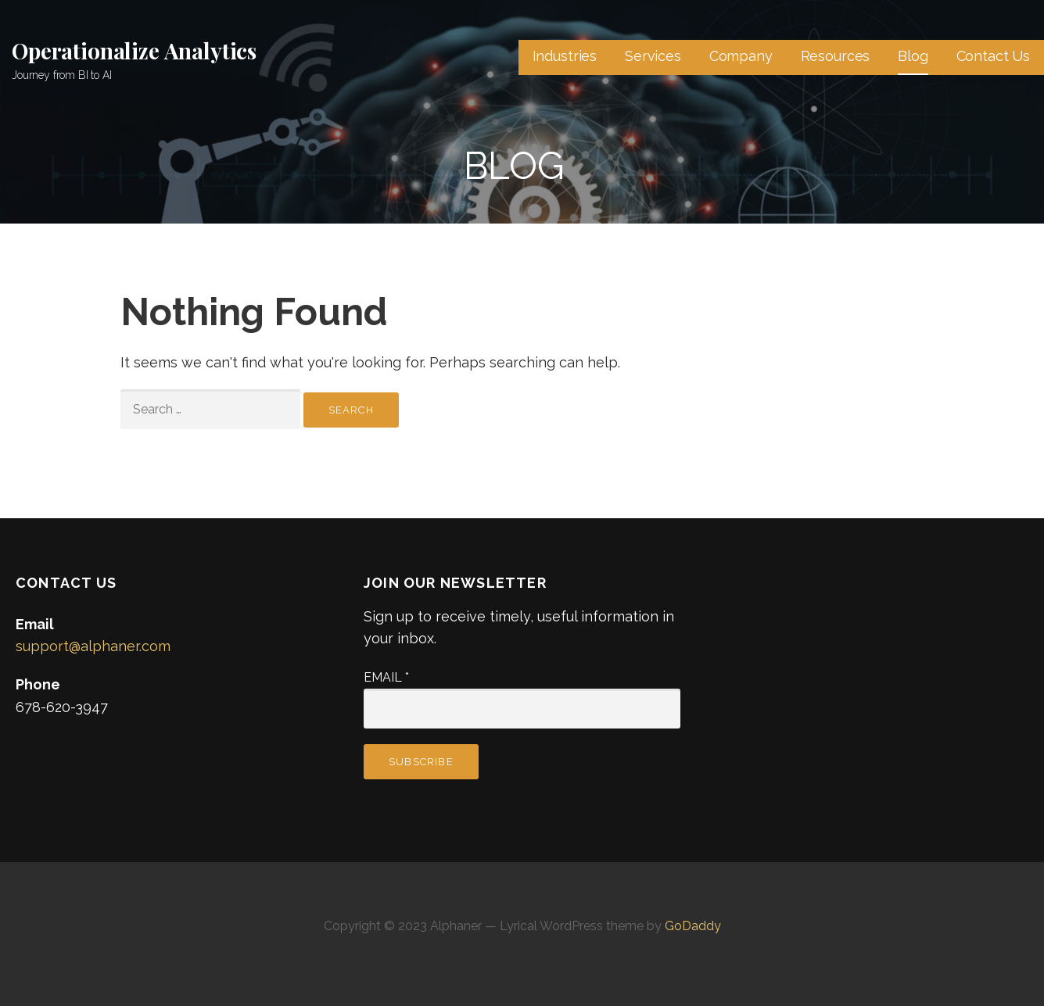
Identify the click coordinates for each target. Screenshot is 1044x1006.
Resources (835, 56)
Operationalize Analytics (134, 50)
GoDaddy (693, 925)
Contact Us (993, 56)
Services (653, 56)
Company (741, 56)
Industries (565, 56)
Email (386, 677)
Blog (912, 56)
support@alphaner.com (93, 646)
